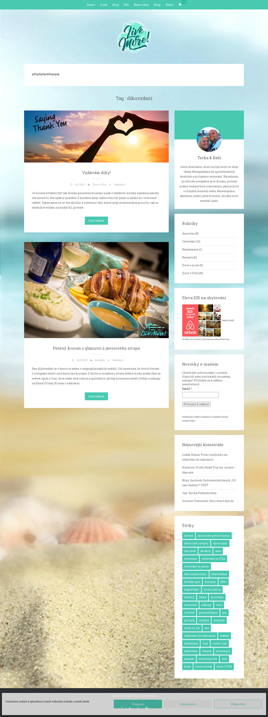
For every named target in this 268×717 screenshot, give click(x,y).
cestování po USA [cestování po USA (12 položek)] (213, 558)
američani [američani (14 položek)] (220, 543)
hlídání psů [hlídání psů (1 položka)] (192, 582)
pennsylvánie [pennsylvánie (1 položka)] (208, 612)
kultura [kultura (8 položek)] (189, 597)
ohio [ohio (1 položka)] (219, 605)
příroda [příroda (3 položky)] (189, 620)
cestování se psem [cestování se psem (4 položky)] (196, 566)
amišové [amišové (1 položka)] (190, 551)
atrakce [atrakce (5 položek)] (205, 551)
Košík (170, 5)
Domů (91, 5)
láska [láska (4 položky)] (202, 597)
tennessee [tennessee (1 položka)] (191, 643)
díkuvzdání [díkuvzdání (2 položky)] (219, 574)
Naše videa (141, 5)
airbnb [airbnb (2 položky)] (188, 535)
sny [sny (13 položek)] (206, 628)
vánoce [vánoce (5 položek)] (207, 651)
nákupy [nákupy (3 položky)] (206, 605)
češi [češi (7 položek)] (224, 659)
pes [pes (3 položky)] (224, 612)
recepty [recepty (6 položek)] (204, 620)
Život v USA (99, 184)
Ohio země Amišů (221, 501)
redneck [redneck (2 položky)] (219, 620)
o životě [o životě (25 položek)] (189, 612)
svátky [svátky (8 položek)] (224, 635)
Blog (115, 5)
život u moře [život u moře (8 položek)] (203, 666)
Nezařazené (190, 249)
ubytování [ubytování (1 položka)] (191, 651)
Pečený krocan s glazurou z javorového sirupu (96, 348)
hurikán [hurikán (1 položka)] (210, 582)
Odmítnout (188, 704)
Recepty (100, 360)
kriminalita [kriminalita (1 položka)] (212, 589)
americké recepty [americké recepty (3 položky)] (196, 543)
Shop (157, 5)
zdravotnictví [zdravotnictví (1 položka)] (208, 659)
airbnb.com (224, 339)
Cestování (189, 241)
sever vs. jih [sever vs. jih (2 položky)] (192, 628)
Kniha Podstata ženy (203, 493)
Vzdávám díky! (96, 172)
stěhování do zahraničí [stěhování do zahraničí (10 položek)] (200, 635)
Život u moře (190, 265)
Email (187, 388)
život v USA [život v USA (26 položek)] (224, 666)
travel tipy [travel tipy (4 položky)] (219, 643)
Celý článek (96, 220)
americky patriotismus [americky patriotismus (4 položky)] (214, 535)
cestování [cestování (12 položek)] (190, 558)
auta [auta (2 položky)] (218, 551)
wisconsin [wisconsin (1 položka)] (223, 651)
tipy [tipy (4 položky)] (205, 643)
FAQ (126, 5)
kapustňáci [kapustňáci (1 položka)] (191, 589)
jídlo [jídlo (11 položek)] (223, 582)
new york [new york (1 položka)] (190, 605)
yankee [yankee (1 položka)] (189, 659)
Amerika (188, 233)
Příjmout (138, 704)
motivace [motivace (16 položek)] (217, 597)
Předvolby (238, 704)
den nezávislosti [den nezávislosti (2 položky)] (195, 574)
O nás (103, 5)
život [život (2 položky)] (187, 666)
